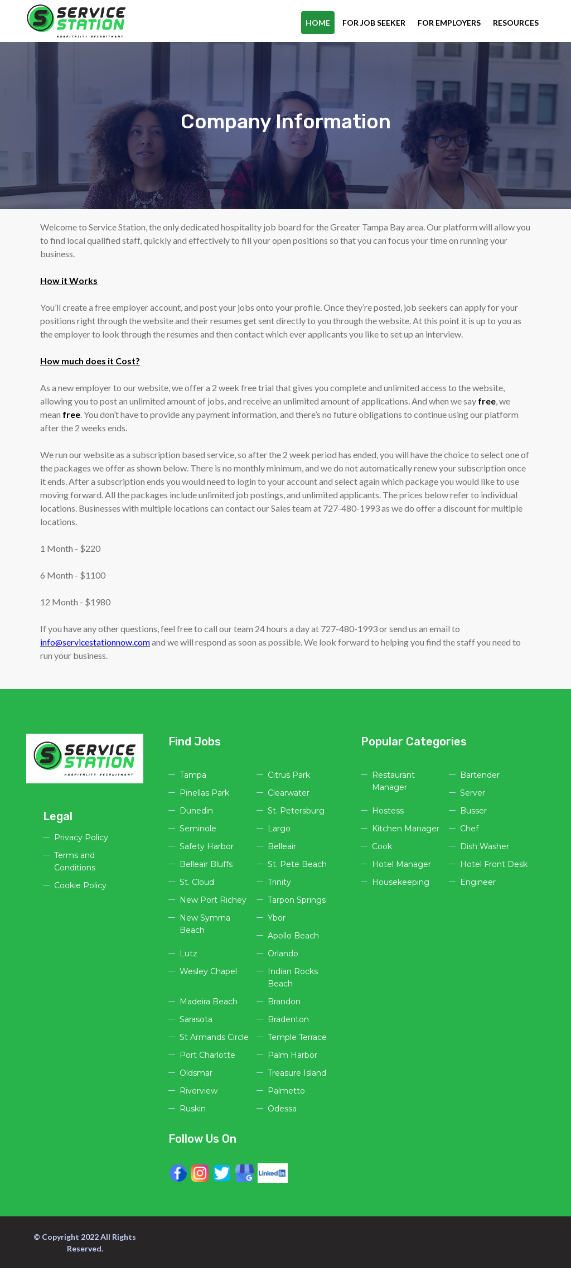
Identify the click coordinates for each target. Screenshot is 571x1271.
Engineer (478, 885)
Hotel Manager (401, 867)
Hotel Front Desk (494, 867)
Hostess (388, 813)
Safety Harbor (207, 849)
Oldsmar (196, 1076)
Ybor (277, 921)
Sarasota (196, 1022)
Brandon (284, 1004)
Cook (382, 849)
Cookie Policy (80, 888)
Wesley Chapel (208, 974)
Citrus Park (289, 778)
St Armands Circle (214, 1040)
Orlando (283, 956)
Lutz (188, 956)
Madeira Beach (209, 1004)
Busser (473, 813)
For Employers (449, 22)
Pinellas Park (204, 796)
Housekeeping (400, 885)
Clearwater (288, 796)
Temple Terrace (297, 1040)
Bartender (480, 778)
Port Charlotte (207, 1058)
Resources (516, 22)
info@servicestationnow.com (96, 644)
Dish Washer (484, 849)
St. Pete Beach (297, 867)
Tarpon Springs (297, 903)
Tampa (193, 778)
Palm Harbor (292, 1058)
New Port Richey (213, 903)
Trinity (279, 885)
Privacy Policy (81, 840)
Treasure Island (297, 1076)
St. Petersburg (296, 813)
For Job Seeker (373, 22)
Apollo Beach (293, 938)
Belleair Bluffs (206, 867)
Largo (279, 831)
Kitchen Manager (405, 831)
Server (472, 796)
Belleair (282, 849)
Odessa (282, 1111)
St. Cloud (197, 885)
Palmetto (286, 1094)
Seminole (198, 831)
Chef (469, 831)
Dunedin (196, 813)
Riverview (198, 1094)
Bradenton (288, 1022)
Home (318, 22)
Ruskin (193, 1111)
